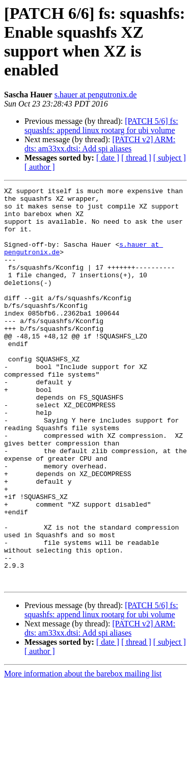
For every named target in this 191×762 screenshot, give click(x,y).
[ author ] (39, 167)
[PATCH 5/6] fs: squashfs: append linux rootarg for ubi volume (101, 126)
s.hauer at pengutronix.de (95, 94)
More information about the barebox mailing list (82, 753)
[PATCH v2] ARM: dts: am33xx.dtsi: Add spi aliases (99, 144)
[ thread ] (136, 157)
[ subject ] (169, 157)
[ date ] (107, 157)
